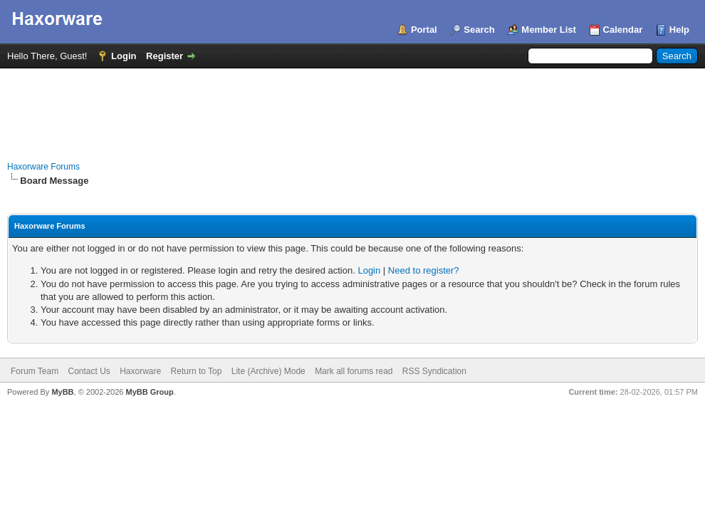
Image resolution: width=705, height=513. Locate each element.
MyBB (62, 392)
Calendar (623, 29)
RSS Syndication (434, 371)
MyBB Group (149, 392)
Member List (548, 29)
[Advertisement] (352, 108)
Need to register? (423, 270)
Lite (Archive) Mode (268, 371)
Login (123, 56)
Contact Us (89, 371)
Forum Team (34, 371)
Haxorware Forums (43, 167)
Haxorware (140, 371)
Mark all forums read (353, 371)
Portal (424, 29)
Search (479, 29)
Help (679, 29)
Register (164, 56)
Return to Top (196, 371)
